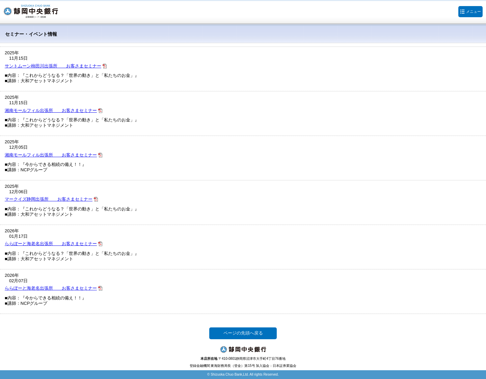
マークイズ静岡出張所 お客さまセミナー (48, 199)
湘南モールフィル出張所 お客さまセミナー (51, 110)
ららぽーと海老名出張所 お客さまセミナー (51, 243)
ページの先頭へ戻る (243, 333)
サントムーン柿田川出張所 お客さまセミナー (53, 65)
